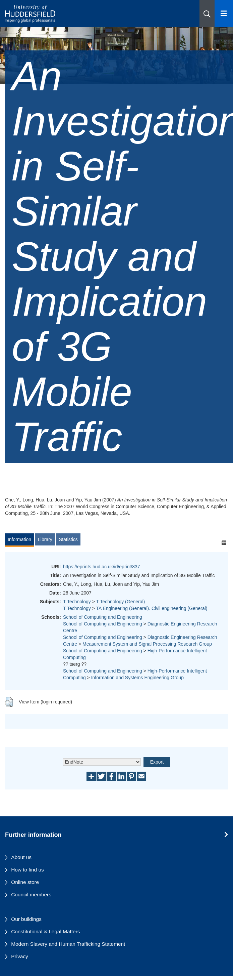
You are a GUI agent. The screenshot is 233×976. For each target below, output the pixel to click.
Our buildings (26, 919)
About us (21, 857)
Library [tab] (45, 539)
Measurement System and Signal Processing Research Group (147, 644)
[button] (207, 13)
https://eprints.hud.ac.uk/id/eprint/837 (101, 566)
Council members (31, 894)
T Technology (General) (120, 601)
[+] (223, 542)
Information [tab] (19, 539)
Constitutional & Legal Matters (45, 931)
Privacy (19, 956)
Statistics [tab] (68, 539)
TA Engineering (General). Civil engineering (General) (151, 608)
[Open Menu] (224, 13)
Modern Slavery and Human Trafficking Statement (68, 944)
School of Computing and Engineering (102, 617)
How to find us (27, 869)
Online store (25, 882)
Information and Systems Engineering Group (137, 677)
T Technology (77, 601)
